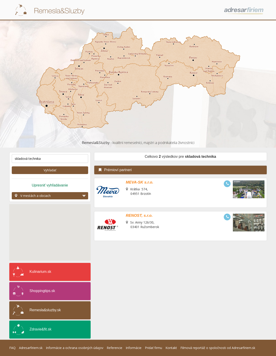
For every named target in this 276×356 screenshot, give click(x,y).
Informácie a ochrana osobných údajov (74, 348)
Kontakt (171, 348)
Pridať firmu (153, 348)
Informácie (134, 348)
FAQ (12, 348)
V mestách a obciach (49, 195)
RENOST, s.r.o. (139, 215)
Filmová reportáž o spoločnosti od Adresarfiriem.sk (217, 348)
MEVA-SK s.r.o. (139, 182)
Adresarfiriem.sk (30, 348)
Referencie (114, 348)
